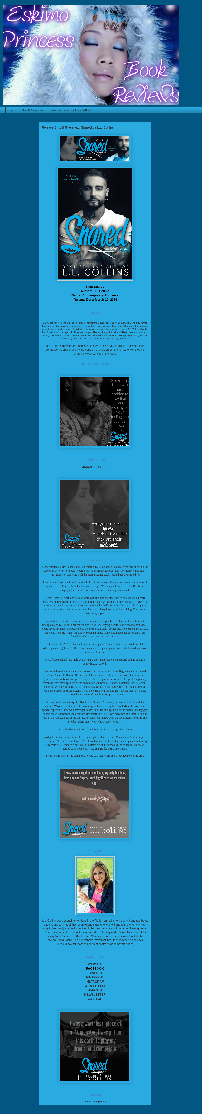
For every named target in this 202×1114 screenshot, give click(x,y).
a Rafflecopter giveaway (95, 1101)
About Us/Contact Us (32, 110)
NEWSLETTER (95, 994)
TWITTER (95, 973)
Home (12, 110)
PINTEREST (95, 977)
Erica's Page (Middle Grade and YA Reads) (71, 110)
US (99, 467)
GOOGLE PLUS (95, 986)
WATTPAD (95, 999)
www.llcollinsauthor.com (109, 939)
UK (105, 467)
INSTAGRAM (95, 981)
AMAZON (95, 990)
